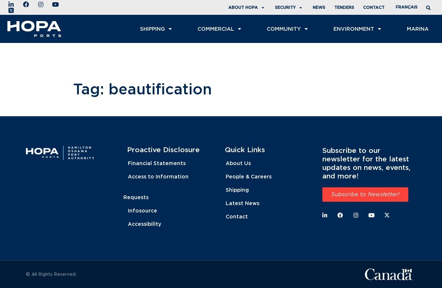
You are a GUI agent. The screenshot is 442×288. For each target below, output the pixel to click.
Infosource (142, 210)
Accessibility (144, 224)
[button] (429, 8)
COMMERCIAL (220, 29)
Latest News (242, 203)
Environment (358, 29)
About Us (238, 163)
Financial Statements (157, 163)
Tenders (344, 7)
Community (288, 29)
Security (289, 7)
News (319, 7)
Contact (374, 7)
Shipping (157, 29)
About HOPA (247, 7)
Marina (418, 28)
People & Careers (249, 176)
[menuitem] (406, 7)
